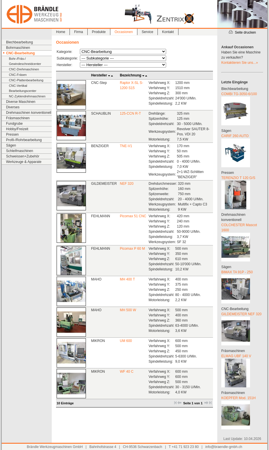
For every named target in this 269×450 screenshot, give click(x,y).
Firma (78, 32)
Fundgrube (14, 124)
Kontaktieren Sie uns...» (239, 63)
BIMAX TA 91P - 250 (237, 272)
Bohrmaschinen (18, 48)
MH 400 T (127, 279)
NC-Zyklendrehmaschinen (27, 96)
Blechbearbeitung (19, 42)
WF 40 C (126, 372)
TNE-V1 (126, 146)
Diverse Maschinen (20, 102)
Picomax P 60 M (132, 249)
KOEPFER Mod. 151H (238, 398)
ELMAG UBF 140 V (236, 356)
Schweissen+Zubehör (22, 156)
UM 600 (126, 341)
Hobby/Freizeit (17, 129)
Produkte (99, 32)
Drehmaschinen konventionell (28, 113)
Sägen (11, 145)
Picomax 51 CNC (133, 216)
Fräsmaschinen (18, 118)
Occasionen (124, 32)
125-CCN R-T (130, 113)
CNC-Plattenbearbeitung (26, 80)
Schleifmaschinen (19, 151)
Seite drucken (242, 32)
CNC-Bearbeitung (20, 53)
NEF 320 (126, 184)
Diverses (13, 107)
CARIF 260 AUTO (235, 136)
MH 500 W (128, 310)
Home (60, 32)
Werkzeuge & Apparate (23, 162)
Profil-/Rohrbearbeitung (24, 140)
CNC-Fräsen (18, 74)
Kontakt (168, 32)
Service (147, 32)
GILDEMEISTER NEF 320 (241, 314)
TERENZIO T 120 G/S (238, 178)
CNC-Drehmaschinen (24, 69)
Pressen (12, 134)
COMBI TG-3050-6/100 (239, 94)
